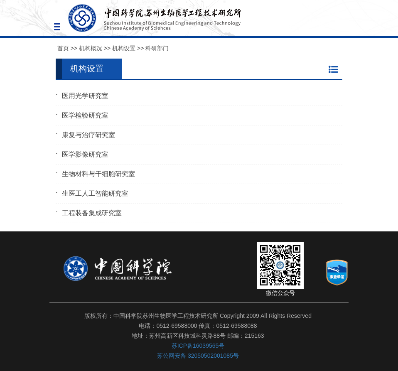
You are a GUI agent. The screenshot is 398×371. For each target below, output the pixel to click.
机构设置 (123, 48)
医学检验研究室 (85, 115)
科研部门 (157, 48)
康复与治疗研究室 (88, 134)
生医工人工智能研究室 (95, 193)
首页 (63, 48)
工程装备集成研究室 (92, 212)
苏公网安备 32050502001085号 (198, 355)
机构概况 (90, 48)
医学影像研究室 (85, 154)
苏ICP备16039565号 (198, 345)
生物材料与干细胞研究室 (98, 173)
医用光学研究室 (85, 95)
